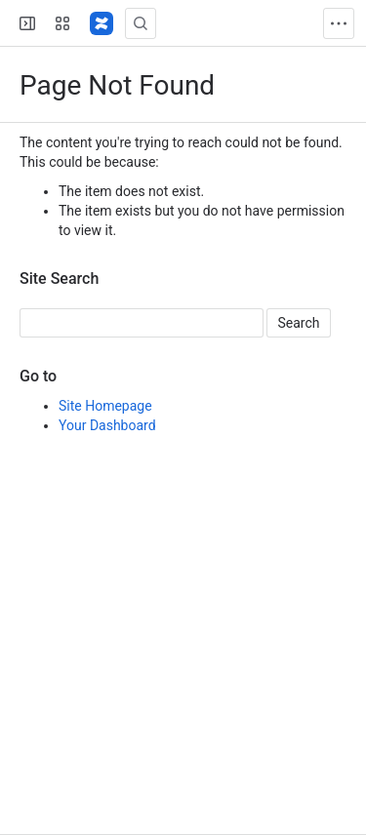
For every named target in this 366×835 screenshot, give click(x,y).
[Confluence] (101, 23)
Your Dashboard (107, 425)
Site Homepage (105, 406)
